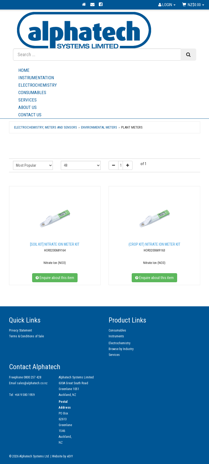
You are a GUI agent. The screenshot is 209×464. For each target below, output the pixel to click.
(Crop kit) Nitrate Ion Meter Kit (154, 244)
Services (107, 100)
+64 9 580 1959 (25, 395)
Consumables (32, 92)
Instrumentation (36, 77)
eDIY (70, 456)
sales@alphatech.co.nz (32, 383)
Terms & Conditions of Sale (26, 336)
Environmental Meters (99, 127)
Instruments (116, 336)
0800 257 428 (32, 377)
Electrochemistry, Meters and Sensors (45, 127)
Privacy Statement (20, 330)
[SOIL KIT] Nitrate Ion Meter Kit (54, 244)
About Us (107, 107)
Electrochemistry (37, 85)
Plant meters (132, 127)
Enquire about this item (55, 278)
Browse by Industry (121, 349)
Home (23, 70)
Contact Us (29, 114)
